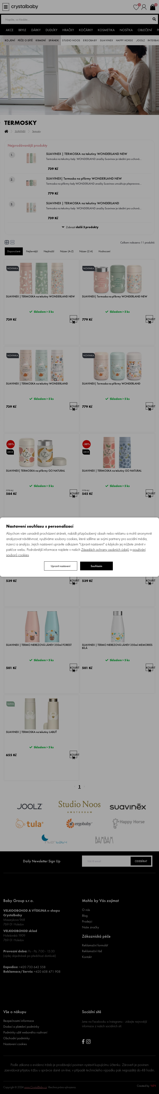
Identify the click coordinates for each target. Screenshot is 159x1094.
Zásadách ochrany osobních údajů (105, 549)
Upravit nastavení (60, 566)
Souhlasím (96, 566)
